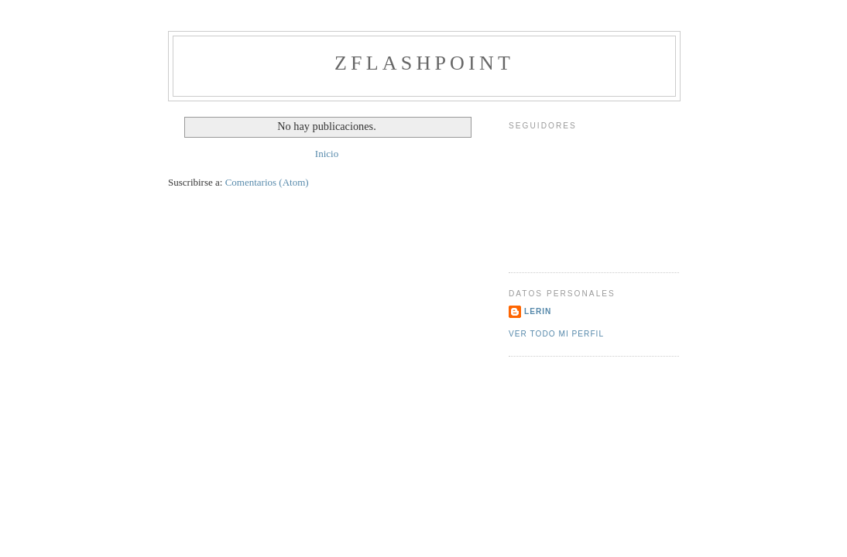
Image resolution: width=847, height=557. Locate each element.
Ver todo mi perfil (556, 334)
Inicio (326, 153)
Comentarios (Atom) (267, 182)
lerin (537, 311)
